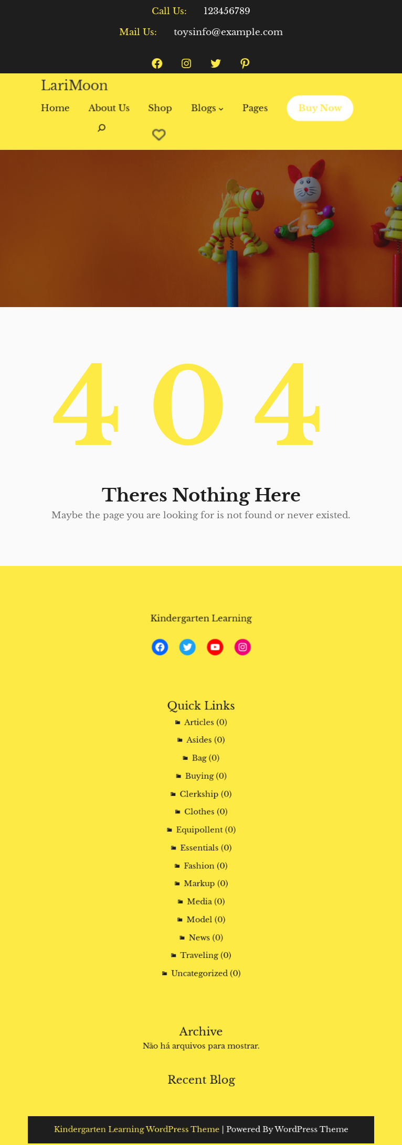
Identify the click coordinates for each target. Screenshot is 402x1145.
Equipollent (199, 833)
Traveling (199, 922)
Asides (199, 769)
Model (200, 896)
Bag (200, 782)
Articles (199, 756)
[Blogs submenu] (220, 108)
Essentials (200, 845)
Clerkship (200, 807)
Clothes (199, 820)
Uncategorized (199, 935)
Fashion (200, 858)
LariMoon (80, 87)
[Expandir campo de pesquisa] (105, 133)
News (199, 909)
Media (200, 883)
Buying (199, 794)
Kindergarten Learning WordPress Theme (155, 1129)
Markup (199, 871)
